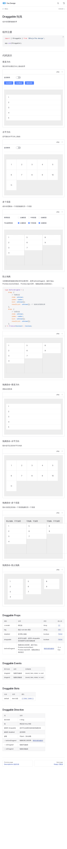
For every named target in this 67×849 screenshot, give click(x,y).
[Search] (58, 3)
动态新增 (9, 83)
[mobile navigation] (63, 3)
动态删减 (19, 83)
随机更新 (29, 83)
